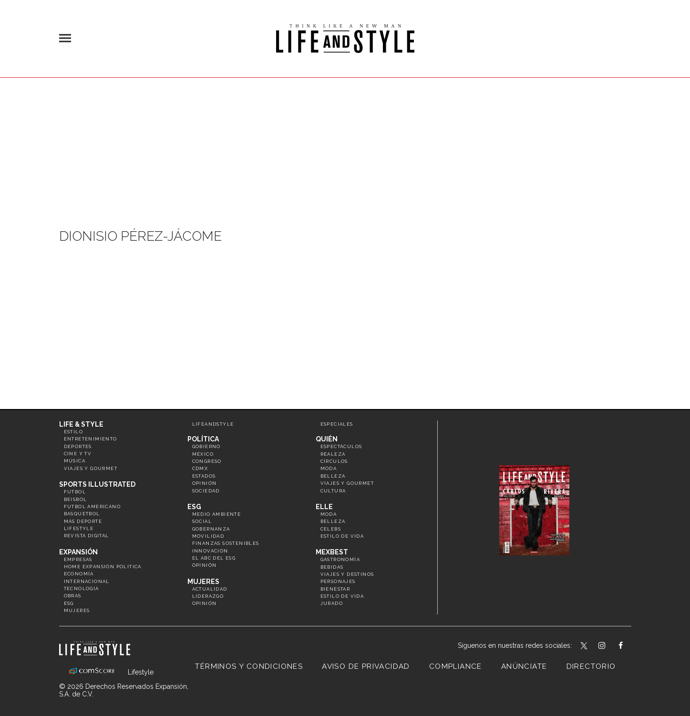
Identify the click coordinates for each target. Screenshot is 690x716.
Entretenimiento (90, 438)
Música (74, 460)
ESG (69, 603)
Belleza (333, 476)
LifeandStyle (213, 424)
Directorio (591, 666)
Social (202, 521)
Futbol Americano (92, 506)
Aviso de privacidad (366, 666)
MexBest (332, 552)
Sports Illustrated (97, 484)
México (203, 454)
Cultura (333, 490)
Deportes (78, 446)
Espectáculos (341, 446)
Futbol (75, 491)
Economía (79, 573)
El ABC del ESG (214, 558)
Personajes (338, 581)
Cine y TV (78, 453)
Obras (73, 595)
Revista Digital (86, 535)
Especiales (336, 424)
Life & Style (81, 424)
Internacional (87, 581)
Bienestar (335, 589)
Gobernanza (211, 529)
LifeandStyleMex (584, 646)
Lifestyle (79, 528)
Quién (327, 439)
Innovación (210, 550)
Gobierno (206, 446)
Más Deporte (83, 521)
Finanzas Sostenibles (225, 543)
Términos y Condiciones (249, 666)
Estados (204, 476)
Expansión (78, 552)
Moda (328, 468)
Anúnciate (524, 666)
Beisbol (75, 499)
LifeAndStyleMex (629, 646)
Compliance (455, 666)
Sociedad (206, 490)
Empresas (78, 559)
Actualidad (209, 589)
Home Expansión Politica (103, 566)
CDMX (200, 468)
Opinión (204, 483)
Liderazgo (208, 596)
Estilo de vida (342, 536)
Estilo (73, 431)
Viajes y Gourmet (90, 468)
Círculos (334, 461)
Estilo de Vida (342, 596)
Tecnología (81, 588)
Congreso (207, 461)
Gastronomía (340, 559)
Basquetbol (82, 513)
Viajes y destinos (347, 574)
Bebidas (332, 567)
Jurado (331, 603)
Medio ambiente (216, 514)
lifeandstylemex (610, 646)
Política (203, 439)
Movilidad (208, 536)
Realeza (333, 454)
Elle (324, 507)
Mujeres (77, 610)
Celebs (330, 529)
